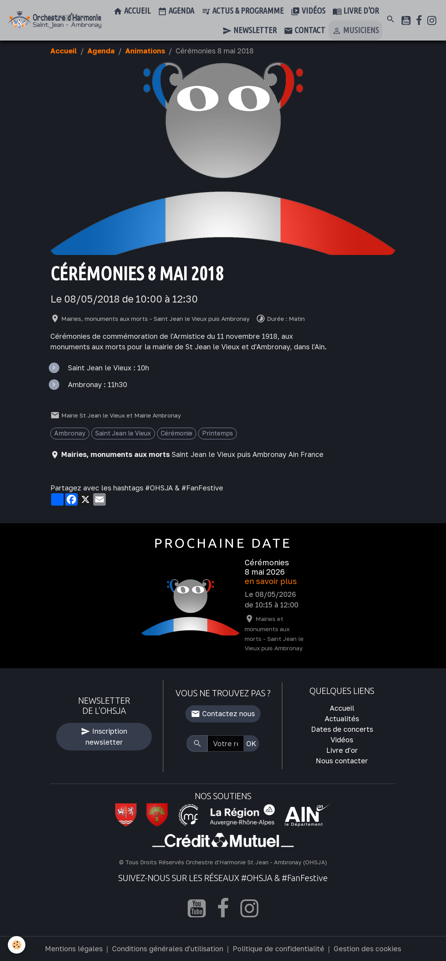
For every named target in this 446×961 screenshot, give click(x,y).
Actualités (342, 718)
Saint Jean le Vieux (123, 433)
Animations (145, 50)
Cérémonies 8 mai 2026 (267, 567)
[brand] (54, 20)
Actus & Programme (242, 11)
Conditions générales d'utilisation (167, 948)
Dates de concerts (342, 729)
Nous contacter (342, 760)
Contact (304, 30)
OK (251, 743)
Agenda (176, 11)
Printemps (217, 433)
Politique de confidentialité (278, 948)
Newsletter (249, 30)
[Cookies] (16, 945)
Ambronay (69, 433)
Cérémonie (176, 433)
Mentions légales (74, 948)
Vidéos (308, 11)
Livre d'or (355, 11)
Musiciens (355, 30)
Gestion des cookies (367, 948)
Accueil (132, 11)
